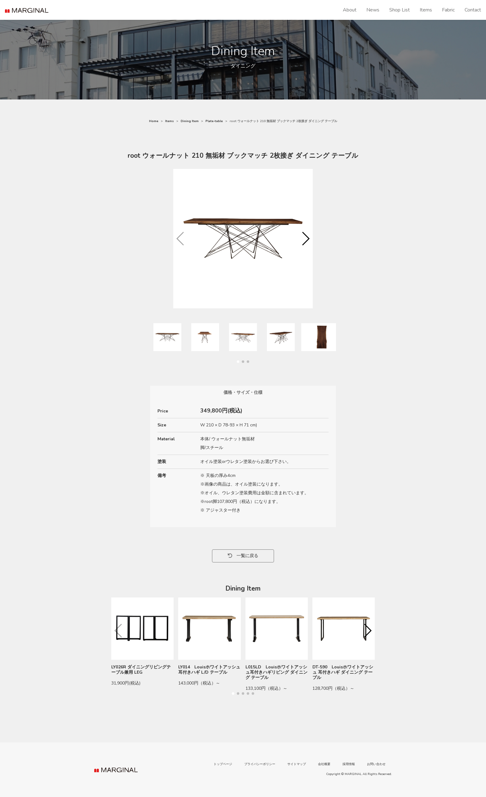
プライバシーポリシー (259, 764)
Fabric (448, 10)
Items (426, 10)
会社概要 (324, 764)
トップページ (223, 764)
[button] (305, 238)
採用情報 (348, 764)
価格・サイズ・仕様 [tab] (243, 392)
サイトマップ (296, 764)
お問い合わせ (376, 764)
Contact (473, 10)
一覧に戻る (243, 556)
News (372, 10)
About (349, 10)
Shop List (399, 10)
